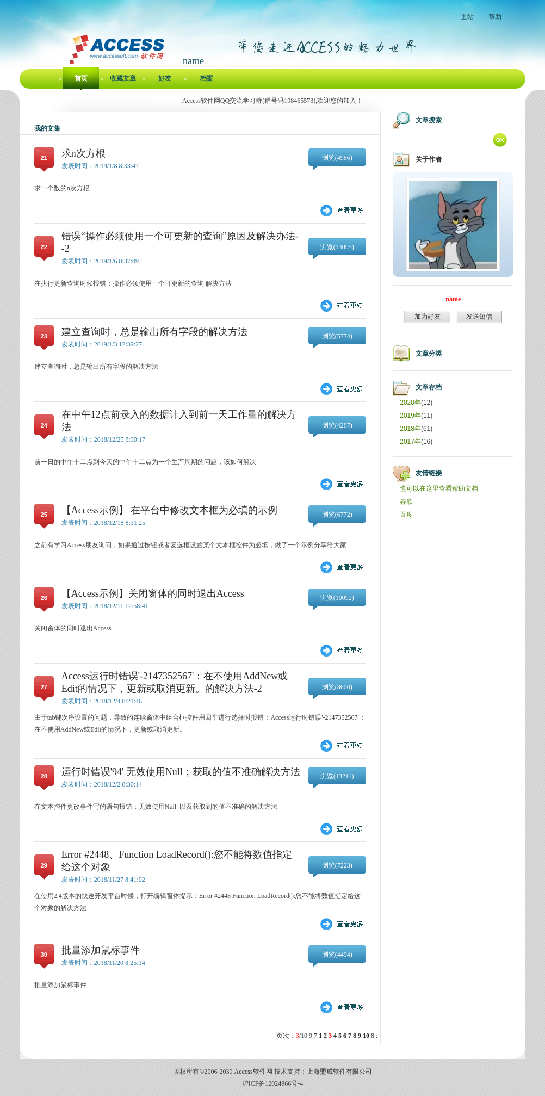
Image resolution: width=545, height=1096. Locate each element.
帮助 (494, 17)
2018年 (410, 428)
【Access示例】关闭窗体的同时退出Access (152, 593)
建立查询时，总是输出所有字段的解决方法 (154, 331)
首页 (81, 78)
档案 (206, 78)
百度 (406, 514)
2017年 (410, 441)
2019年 (410, 415)
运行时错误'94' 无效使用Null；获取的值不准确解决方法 (180, 771)
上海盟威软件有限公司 (339, 1071)
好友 (164, 78)
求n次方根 (83, 153)
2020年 (410, 402)
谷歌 (406, 501)
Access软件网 (253, 1071)
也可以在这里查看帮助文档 (439, 488)
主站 (467, 17)
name (453, 299)
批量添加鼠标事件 (100, 950)
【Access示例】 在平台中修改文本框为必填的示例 (169, 510)
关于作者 (429, 159)
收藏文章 (123, 78)
